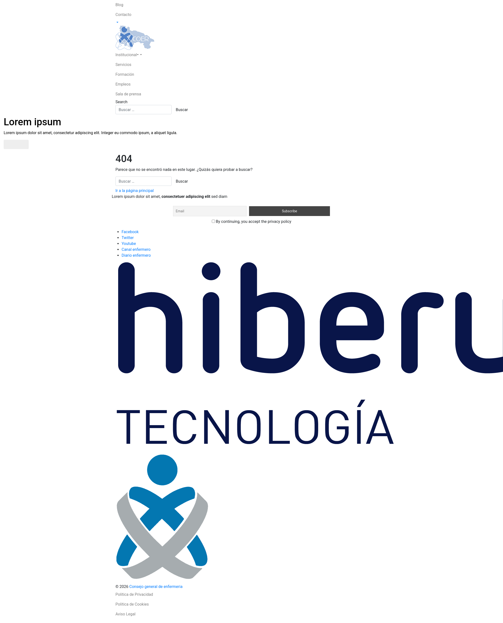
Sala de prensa (128, 94)
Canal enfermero (136, 249)
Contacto (123, 14)
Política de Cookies (132, 604)
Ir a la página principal (134, 190)
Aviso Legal (125, 614)
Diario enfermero (136, 255)
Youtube (129, 243)
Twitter (128, 237)
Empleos (123, 84)
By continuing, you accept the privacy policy (251, 221)
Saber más (16, 144)
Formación (124, 74)
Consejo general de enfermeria (155, 586)
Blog (119, 4)
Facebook (130, 231)
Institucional (127, 54)
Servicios (123, 64)
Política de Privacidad (134, 594)
